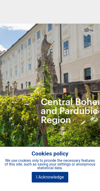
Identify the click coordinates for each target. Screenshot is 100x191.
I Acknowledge (50, 177)
